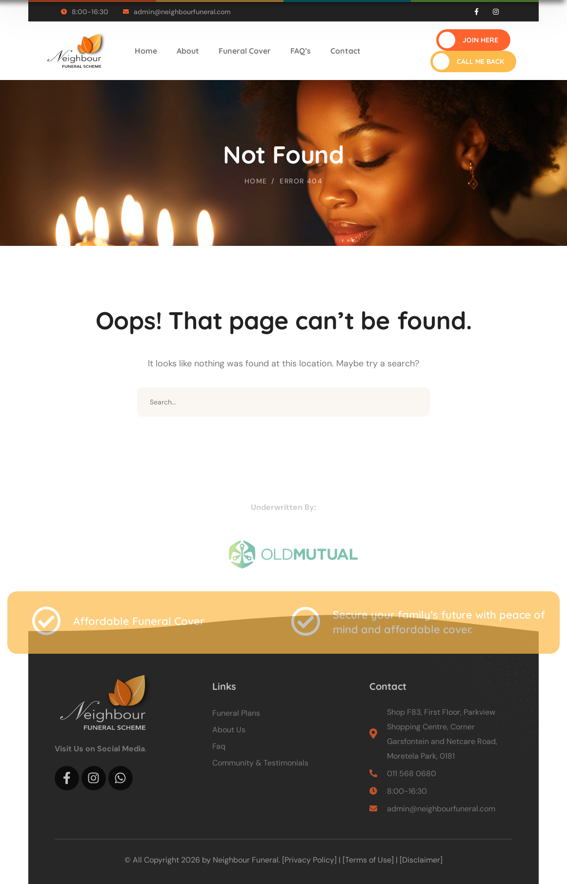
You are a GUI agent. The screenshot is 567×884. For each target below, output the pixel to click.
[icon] (476, 11)
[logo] (74, 50)
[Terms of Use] (368, 860)
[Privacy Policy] (309, 860)
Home (255, 181)
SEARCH (415, 402)
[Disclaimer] (421, 860)
